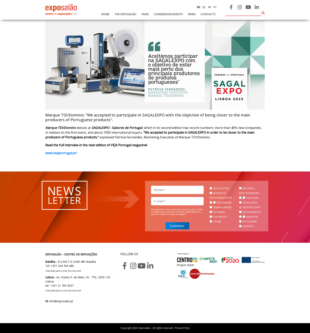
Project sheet (185, 265)
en (198, 7)
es (204, 7)
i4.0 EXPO (248, 226)
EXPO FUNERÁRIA (249, 193)
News (192, 14)
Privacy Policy (182, 328)
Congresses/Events (168, 14)
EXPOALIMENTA (252, 212)
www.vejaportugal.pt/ (61, 153)
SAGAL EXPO (250, 202)
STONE (217, 221)
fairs (145, 14)
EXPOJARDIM (224, 202)
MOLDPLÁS (219, 193)
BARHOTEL (252, 217)
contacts (208, 14)
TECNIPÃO (219, 212)
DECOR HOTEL (221, 188)
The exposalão (125, 14)
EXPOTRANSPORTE (221, 198)
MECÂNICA (249, 188)
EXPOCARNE (250, 221)
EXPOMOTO (220, 217)
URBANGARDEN (222, 207)
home (105, 14)
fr (209, 7)
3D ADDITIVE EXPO (250, 207)
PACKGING (252, 198)
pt (214, 7)
